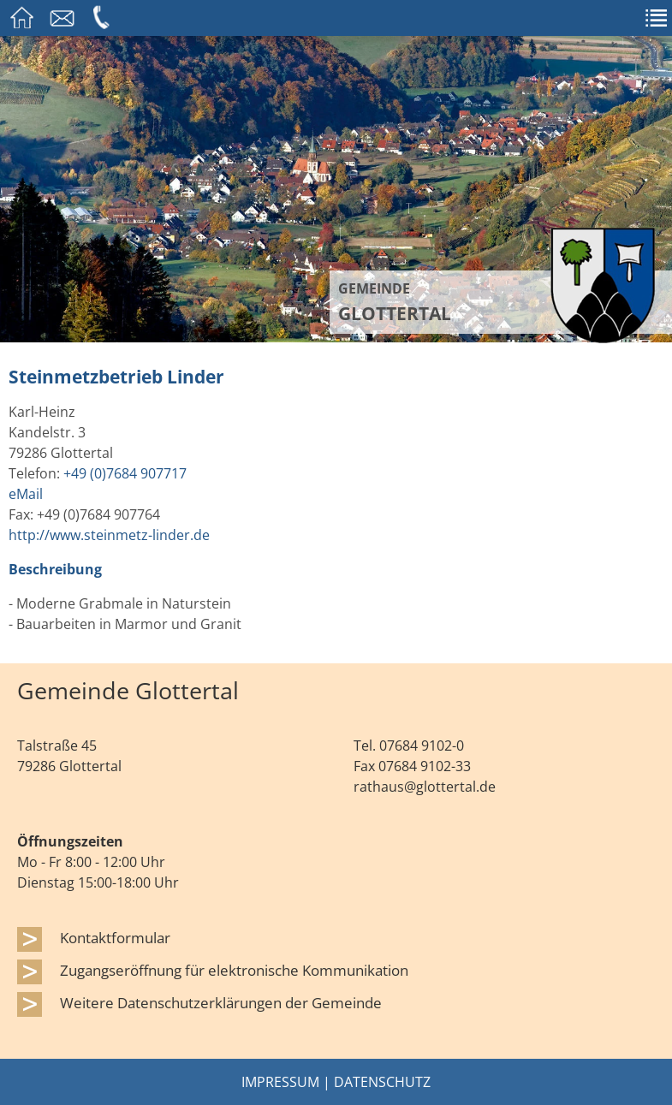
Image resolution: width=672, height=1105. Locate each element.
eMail (26, 493)
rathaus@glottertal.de (425, 786)
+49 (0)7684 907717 (125, 473)
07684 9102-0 (421, 745)
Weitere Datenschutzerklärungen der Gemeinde (221, 1002)
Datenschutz (382, 1081)
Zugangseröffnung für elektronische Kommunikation (234, 969)
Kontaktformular (115, 937)
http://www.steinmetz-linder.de (109, 535)
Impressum (280, 1081)
